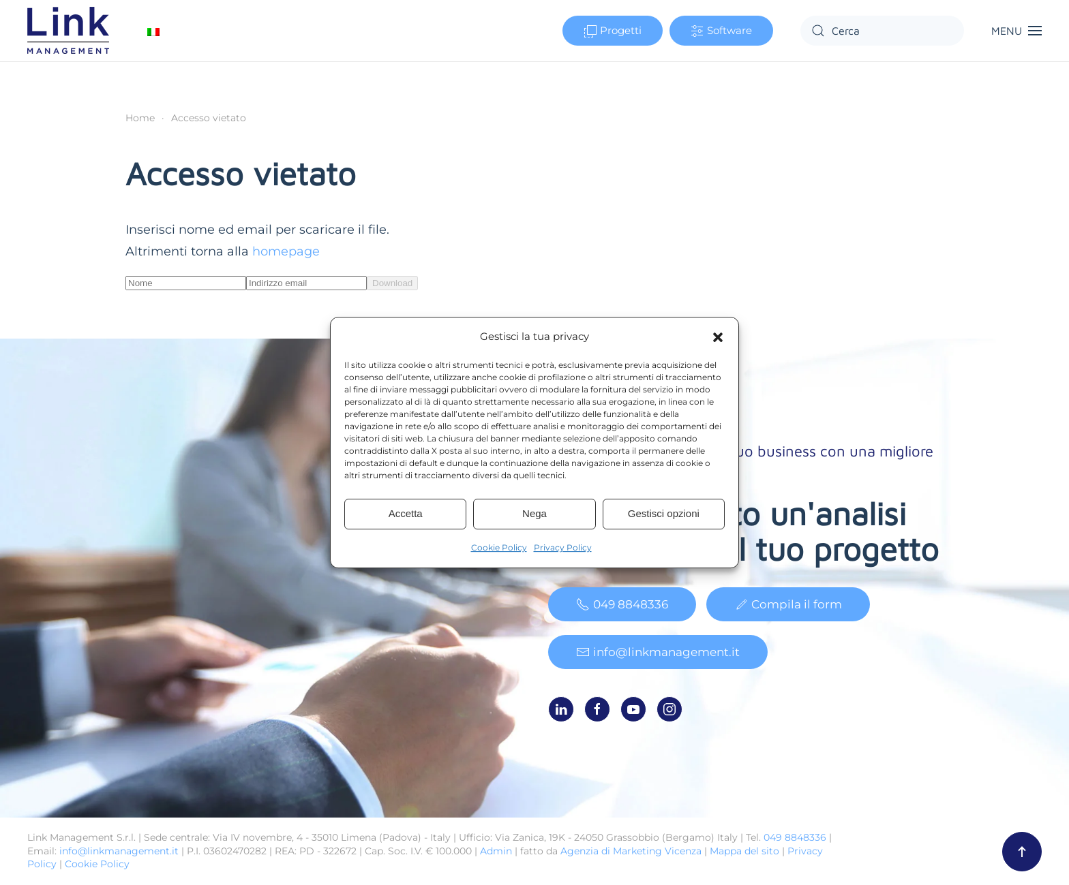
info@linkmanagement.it (658, 653)
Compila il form (788, 605)
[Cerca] (882, 31)
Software (721, 31)
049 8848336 (622, 605)
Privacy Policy (563, 547)
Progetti (613, 31)
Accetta (406, 513)
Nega (534, 513)
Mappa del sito (744, 851)
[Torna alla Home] (69, 30)
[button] (718, 336)
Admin (496, 851)
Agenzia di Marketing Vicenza (631, 851)
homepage (286, 251)
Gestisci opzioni (663, 513)
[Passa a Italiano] (153, 31)
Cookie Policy (499, 547)
